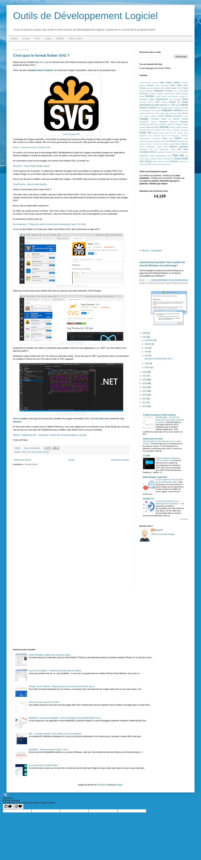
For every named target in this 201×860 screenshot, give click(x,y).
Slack (165, 147)
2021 (144, 376)
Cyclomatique (183, 91)
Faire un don (75, 38)
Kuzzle (185, 116)
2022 (144, 372)
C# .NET (146, 456)
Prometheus (156, 138)
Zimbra (164, 164)
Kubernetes (177, 116)
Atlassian (150, 85)
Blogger (119, 785)
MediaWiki (184, 122)
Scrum (177, 144)
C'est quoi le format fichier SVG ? (41, 55)
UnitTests (167, 159)
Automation (164, 85)
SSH (151, 149)
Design (141, 96)
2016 (144, 395)
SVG (28, 452)
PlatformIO (143, 136)
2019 (144, 383)
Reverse (149, 144)
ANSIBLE (185, 82)
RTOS (159, 144)
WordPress (143, 164)
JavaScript (173, 113)
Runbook (166, 144)
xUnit (160, 164)
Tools (37, 38)
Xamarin (155, 164)
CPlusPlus (169, 91)
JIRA (141, 116)
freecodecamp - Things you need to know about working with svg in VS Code (49, 224)
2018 (144, 387)
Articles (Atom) (31, 464)
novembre (149, 340)
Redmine (173, 141)
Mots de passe (153, 127)
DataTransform (170, 94)
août (147, 348)
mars (147, 363)
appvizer (142, 85)
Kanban (161, 116)
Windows (174, 161)
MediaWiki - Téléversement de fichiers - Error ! (49, 749)
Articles (14, 38)
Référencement (182, 141)
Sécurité (185, 144)
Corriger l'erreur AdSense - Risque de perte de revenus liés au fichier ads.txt (61, 686)
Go (147, 108)
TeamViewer (160, 152)
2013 (144, 406)
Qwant (185, 138)
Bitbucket (157, 88)
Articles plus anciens (120, 460)
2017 (144, 391)
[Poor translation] (18, 806)
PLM (150, 136)
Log (169, 119)
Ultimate (153, 159)
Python (178, 138)
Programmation (144, 138)
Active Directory (145, 82)
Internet (185, 110)
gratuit (165, 108)
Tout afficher (184, 519)
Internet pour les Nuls (153, 439)
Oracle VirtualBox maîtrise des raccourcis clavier (50, 655)
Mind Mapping (177, 124)
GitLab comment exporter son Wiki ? (44, 702)
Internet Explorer (145, 113)
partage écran (163, 133)
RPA (154, 144)
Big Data (150, 88)
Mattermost (173, 122)
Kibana (168, 116)
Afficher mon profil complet (162, 534)
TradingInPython (160, 156)
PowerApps (174, 136)
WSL (149, 164)
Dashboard (143, 94)
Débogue (185, 94)
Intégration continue (172, 110)
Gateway (164, 102)
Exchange (142, 102)
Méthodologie (144, 124)
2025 (144, 333)
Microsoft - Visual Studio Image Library (31, 166)
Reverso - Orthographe (152, 250)
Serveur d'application (147, 147)
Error (185, 99)
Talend (173, 149)
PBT (170, 133)
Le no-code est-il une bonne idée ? (44, 765)
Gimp (24, 452)
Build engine (171, 88)
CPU (175, 91)
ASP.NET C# (148, 499)
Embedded (177, 99)
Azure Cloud (176, 85)
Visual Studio (36, 452)
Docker (164, 96)
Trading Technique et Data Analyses (159, 415)
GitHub (184, 104)
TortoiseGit (143, 156)
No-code (142, 130)
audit (157, 85)
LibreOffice (155, 119)
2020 (144, 380)
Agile (162, 82)
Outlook (154, 133)
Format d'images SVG (71, 134)
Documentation (173, 96)
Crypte (48, 38)
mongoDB (142, 127)
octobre (148, 344)
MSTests (172, 127)
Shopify (159, 147)
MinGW (185, 124)
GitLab (142, 108)
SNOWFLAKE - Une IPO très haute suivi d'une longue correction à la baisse (170, 419)
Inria (152, 110)
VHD (172, 159)
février (148, 367)
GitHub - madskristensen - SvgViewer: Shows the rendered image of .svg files (50, 435)
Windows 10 (183, 161)
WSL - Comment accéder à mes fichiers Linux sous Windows (55, 734)
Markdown (163, 122)
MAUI (42, 62)
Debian (178, 94)
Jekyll (179, 113)
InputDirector (146, 110)
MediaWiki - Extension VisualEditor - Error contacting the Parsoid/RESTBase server (65, 718)
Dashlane (152, 94)
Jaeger (162, 113)
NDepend (185, 127)
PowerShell (184, 136)
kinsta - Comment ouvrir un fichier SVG (31, 147)
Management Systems (148, 122)
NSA (147, 130)
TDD (179, 149)
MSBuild (164, 127)
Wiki (167, 161)
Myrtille (178, 127)
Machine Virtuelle (180, 119)
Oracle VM (145, 132)
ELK (170, 99)
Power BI (165, 136)
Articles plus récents (22, 460)
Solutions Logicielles (178, 146)
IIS (181, 108)
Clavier (185, 88)
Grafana (152, 108)
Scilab (172, 144)
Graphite (159, 108)
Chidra (179, 88)
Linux (163, 119)
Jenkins (185, 113)
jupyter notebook (150, 116)
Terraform (168, 152)
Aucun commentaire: (32, 448)
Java (166, 113)
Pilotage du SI (182, 133)
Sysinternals (164, 149)
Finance (151, 102)
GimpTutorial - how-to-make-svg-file (30, 184)
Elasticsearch (162, 99)
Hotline (169, 108)
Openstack (184, 130)
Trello (169, 156)
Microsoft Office (165, 124)
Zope (169, 164)
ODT (164, 130)
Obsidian (158, 130)
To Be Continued (182, 152)
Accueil (26, 38)
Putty (171, 138)
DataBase (160, 94)
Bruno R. (158, 530)
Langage (143, 118)
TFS (174, 152)
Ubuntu (147, 159)
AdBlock (60, 38)
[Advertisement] (163, 223)
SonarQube (143, 149)
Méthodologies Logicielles (155, 477)
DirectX (157, 96)
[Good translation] (8, 806)
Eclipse (152, 99)
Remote (142, 144)
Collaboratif (158, 91)
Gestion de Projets (178, 102)
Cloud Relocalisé (145, 91)
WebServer (162, 161)
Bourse (163, 88)
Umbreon (160, 159)
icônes (177, 108)
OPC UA (169, 130)
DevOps (149, 96)
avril (147, 355)
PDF (174, 133)
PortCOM (156, 136)
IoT (157, 113)
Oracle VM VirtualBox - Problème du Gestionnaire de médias (55, 671)
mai (146, 351)
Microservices (154, 124)
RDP (163, 141)
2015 (144, 399)
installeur (158, 110)
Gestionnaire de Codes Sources (153, 105)
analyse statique (172, 82)
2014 (144, 402)
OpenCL (177, 130)
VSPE (155, 161)
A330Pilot (101, 785)
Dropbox (182, 96)
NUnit (152, 130)
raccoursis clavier (145, 141)
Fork (157, 102)
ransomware (156, 141)
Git (173, 104)
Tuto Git (178, 155)
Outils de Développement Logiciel (85, 15)
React (167, 141)
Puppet (164, 138)
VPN (141, 161)
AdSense (155, 82)
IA (173, 108)
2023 (144, 337)
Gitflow (178, 105)
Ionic (153, 113)
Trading (151, 156)
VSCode (46, 452)
